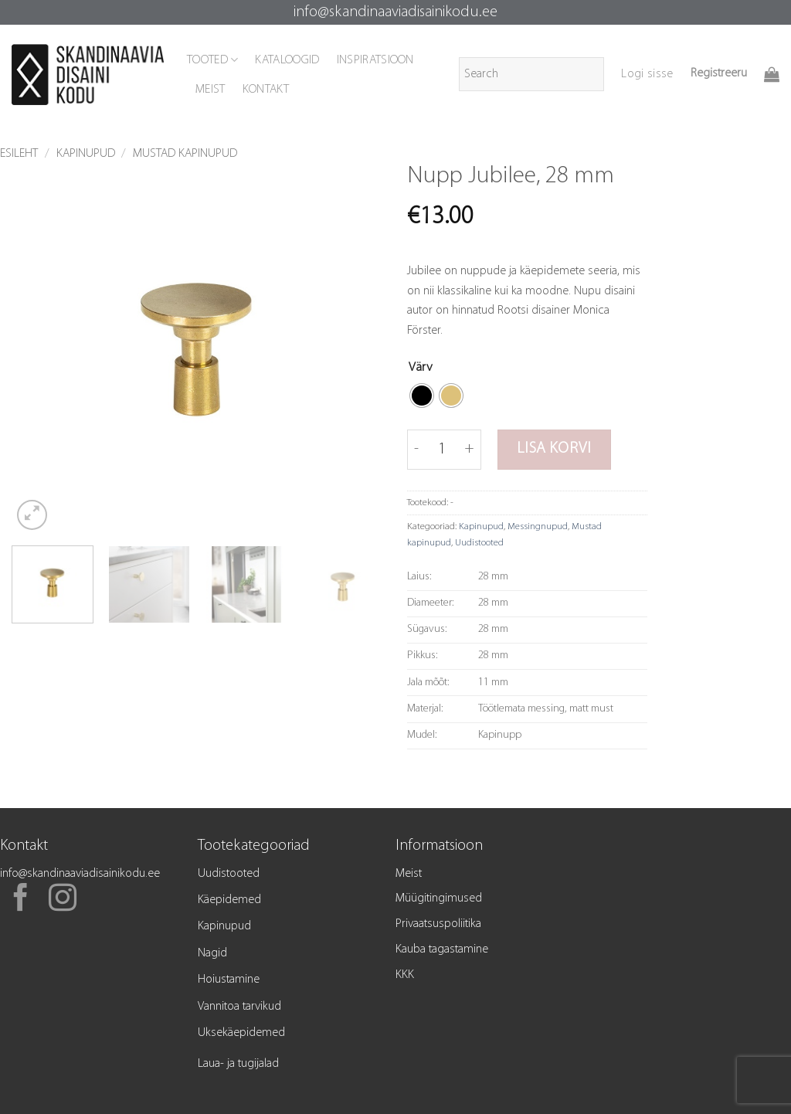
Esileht (19, 154)
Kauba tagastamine (442, 949)
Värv (421, 367)
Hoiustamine (229, 979)
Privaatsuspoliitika (438, 924)
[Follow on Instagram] (62, 900)
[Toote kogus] (442, 450)
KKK (405, 975)
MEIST (210, 89)
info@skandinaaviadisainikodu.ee (395, 12)
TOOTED (212, 60)
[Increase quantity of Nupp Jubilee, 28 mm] (470, 450)
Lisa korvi (554, 449)
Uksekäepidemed (241, 1033)
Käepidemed (229, 900)
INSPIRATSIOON (375, 60)
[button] (647, 74)
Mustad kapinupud (185, 154)
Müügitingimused (439, 898)
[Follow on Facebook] (21, 900)
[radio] (421, 395)
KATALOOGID (287, 60)
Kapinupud (85, 154)
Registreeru (719, 73)
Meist (409, 874)
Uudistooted (479, 543)
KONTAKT (266, 89)
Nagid (212, 953)
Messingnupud (538, 526)
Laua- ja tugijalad (238, 1064)
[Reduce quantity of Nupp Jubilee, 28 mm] (416, 450)
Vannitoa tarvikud (239, 1006)
